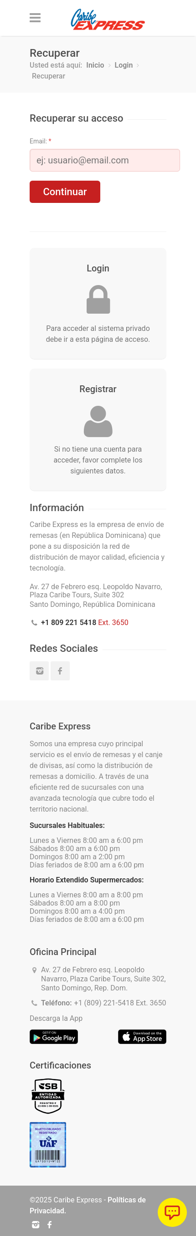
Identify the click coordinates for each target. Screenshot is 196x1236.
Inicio (95, 65)
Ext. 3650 (85, 622)
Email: (41, 141)
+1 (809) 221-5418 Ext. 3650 (120, 1003)
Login (124, 65)
